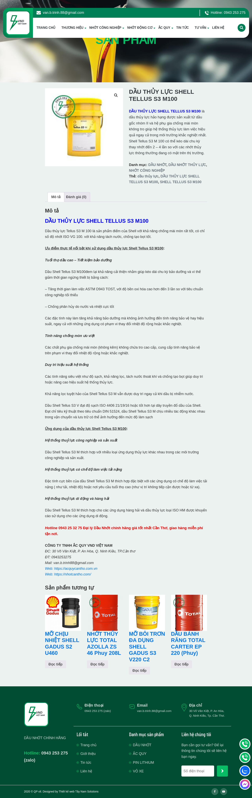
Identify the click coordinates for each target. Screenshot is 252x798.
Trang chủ (88, 745)
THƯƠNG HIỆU (72, 27)
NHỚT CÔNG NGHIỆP (105, 27)
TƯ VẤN (200, 27)
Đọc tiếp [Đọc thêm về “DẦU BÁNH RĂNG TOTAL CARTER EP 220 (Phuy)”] (182, 664)
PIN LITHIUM (143, 763)
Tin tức (85, 763)
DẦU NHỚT (157, 165)
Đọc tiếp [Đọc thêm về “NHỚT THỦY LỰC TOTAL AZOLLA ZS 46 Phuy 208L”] (98, 664)
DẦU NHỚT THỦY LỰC (187, 165)
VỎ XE (138, 771)
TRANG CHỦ (45, 27)
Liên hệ (86, 771)
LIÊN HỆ (218, 27)
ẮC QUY (164, 27)
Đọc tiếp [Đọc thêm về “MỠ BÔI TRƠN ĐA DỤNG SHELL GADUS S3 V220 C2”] (140, 671)
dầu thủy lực (148, 176)
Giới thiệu (88, 754)
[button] (115, 95)
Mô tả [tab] (56, 197)
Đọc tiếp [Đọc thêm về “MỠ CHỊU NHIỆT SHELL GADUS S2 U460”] (56, 664)
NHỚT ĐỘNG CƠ (139, 27)
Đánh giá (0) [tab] (76, 197)
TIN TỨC (182, 27)
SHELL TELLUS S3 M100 (181, 182)
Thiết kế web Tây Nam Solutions (79, 791)
